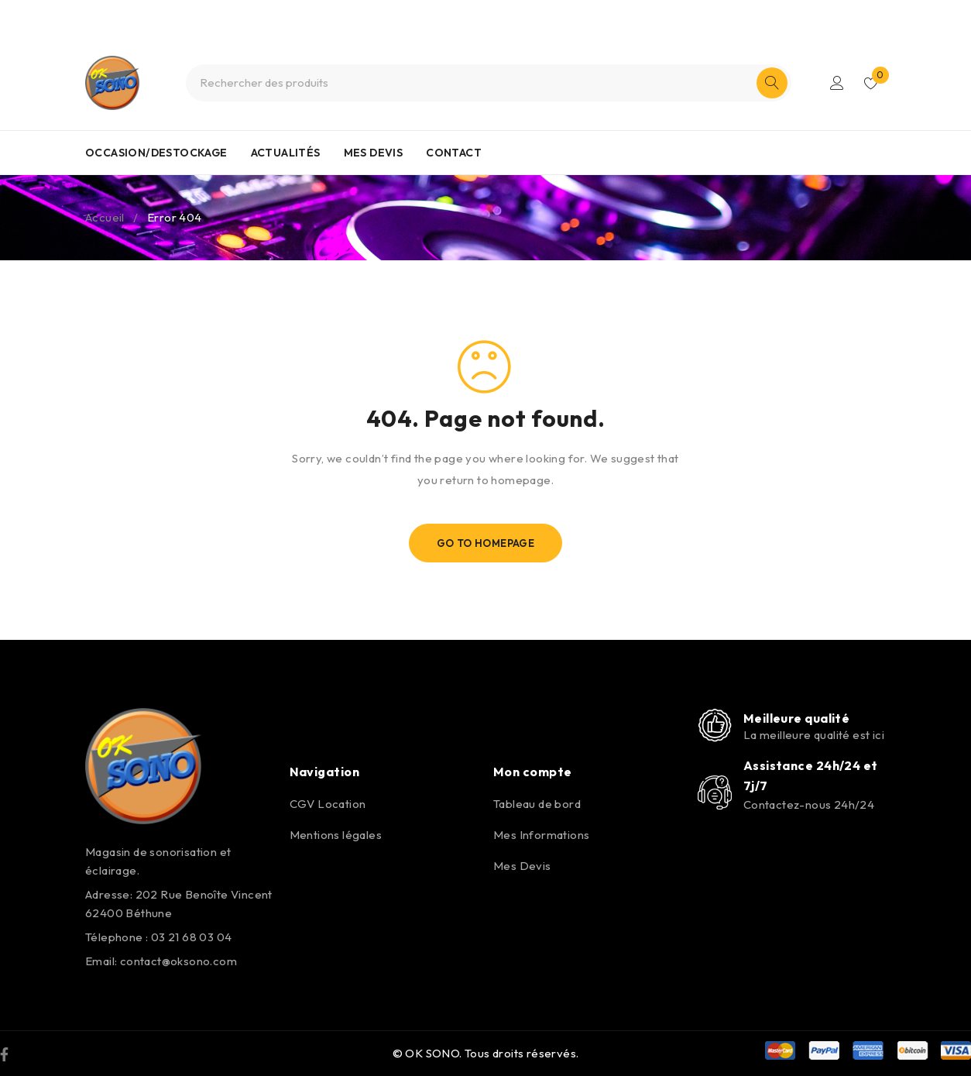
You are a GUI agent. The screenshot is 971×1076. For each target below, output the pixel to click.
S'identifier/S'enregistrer (837, 83)
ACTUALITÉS (286, 153)
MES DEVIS (373, 153)
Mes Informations (541, 834)
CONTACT (454, 153)
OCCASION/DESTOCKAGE (156, 153)
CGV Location (328, 803)
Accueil (105, 217)
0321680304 (512, 14)
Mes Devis (522, 865)
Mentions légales (336, 834)
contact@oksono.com (178, 961)
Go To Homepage (486, 543)
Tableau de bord (537, 803)
